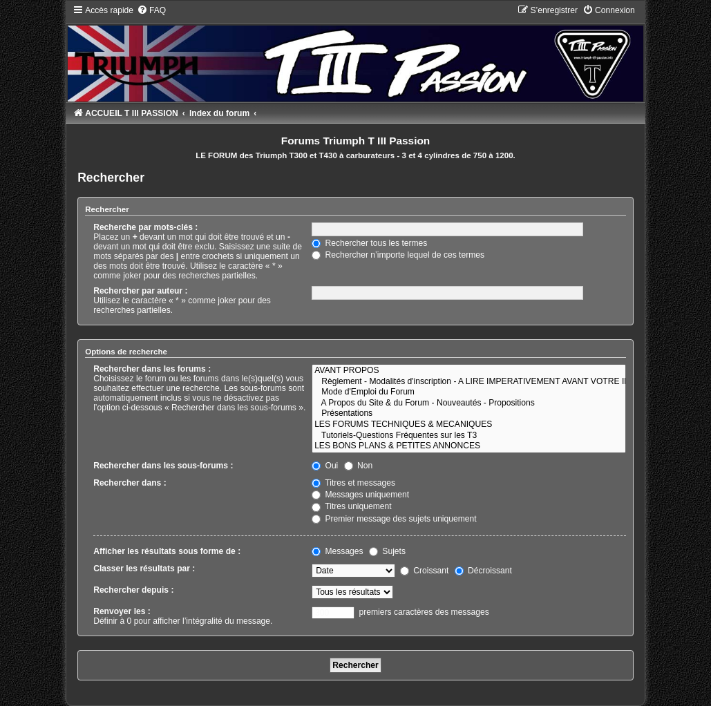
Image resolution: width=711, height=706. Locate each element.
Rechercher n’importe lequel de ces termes (398, 255)
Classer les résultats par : (144, 568)
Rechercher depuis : (133, 590)
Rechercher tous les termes (369, 243)
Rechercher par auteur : (140, 291)
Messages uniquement (360, 494)
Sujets (387, 551)
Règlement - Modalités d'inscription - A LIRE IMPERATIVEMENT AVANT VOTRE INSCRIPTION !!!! (469, 382)
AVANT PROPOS (469, 370)
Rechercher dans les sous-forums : (163, 465)
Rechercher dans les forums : (152, 369)
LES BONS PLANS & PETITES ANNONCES (469, 446)
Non (358, 465)
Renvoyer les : (122, 611)
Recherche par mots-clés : (145, 227)
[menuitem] (151, 10)
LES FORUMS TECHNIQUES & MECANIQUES (469, 424)
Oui (325, 465)
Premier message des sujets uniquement (394, 519)
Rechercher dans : (130, 483)
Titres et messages (353, 483)
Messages (337, 551)
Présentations (469, 413)
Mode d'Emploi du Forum (469, 392)
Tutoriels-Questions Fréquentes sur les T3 (469, 435)
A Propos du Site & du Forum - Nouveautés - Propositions (469, 403)
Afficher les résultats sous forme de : (166, 551)
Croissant (424, 570)
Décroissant (483, 570)
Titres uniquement (352, 506)
